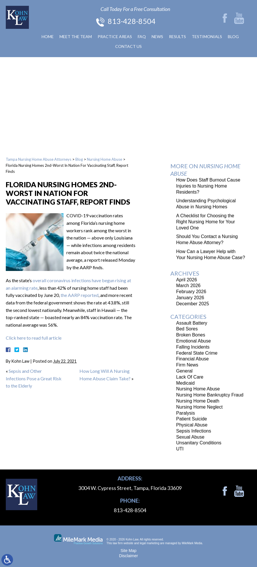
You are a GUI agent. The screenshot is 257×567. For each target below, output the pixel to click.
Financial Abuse (192, 358)
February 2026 (191, 291)
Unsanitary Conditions (198, 442)
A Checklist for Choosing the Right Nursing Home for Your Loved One (205, 221)
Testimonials (207, 36)
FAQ (142, 36)
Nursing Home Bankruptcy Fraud (209, 394)
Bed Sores (187, 328)
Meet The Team (75, 36)
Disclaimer (128, 555)
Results (177, 36)
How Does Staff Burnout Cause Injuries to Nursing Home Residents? (208, 185)
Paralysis (185, 413)
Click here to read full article (34, 337)
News (157, 36)
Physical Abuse (192, 424)
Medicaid (185, 383)
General (184, 370)
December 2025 (192, 303)
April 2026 (186, 279)
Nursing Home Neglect (199, 407)
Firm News (187, 364)
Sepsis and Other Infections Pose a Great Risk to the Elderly (34, 378)
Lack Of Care (189, 377)
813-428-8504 (132, 21)
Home (48, 36)
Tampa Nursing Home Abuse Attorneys (38, 159)
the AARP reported (79, 295)
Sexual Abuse (190, 437)
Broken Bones (190, 334)
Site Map (128, 550)
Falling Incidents (193, 347)
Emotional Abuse (193, 340)
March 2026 (188, 285)
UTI (180, 448)
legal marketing (149, 543)
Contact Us (128, 46)
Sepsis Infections (193, 430)
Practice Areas (115, 36)
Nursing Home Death (197, 400)
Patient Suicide (191, 418)
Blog (233, 36)
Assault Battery (191, 323)
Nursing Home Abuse (104, 159)
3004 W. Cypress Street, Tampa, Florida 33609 (130, 488)
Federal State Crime (196, 353)
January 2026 (190, 297)
